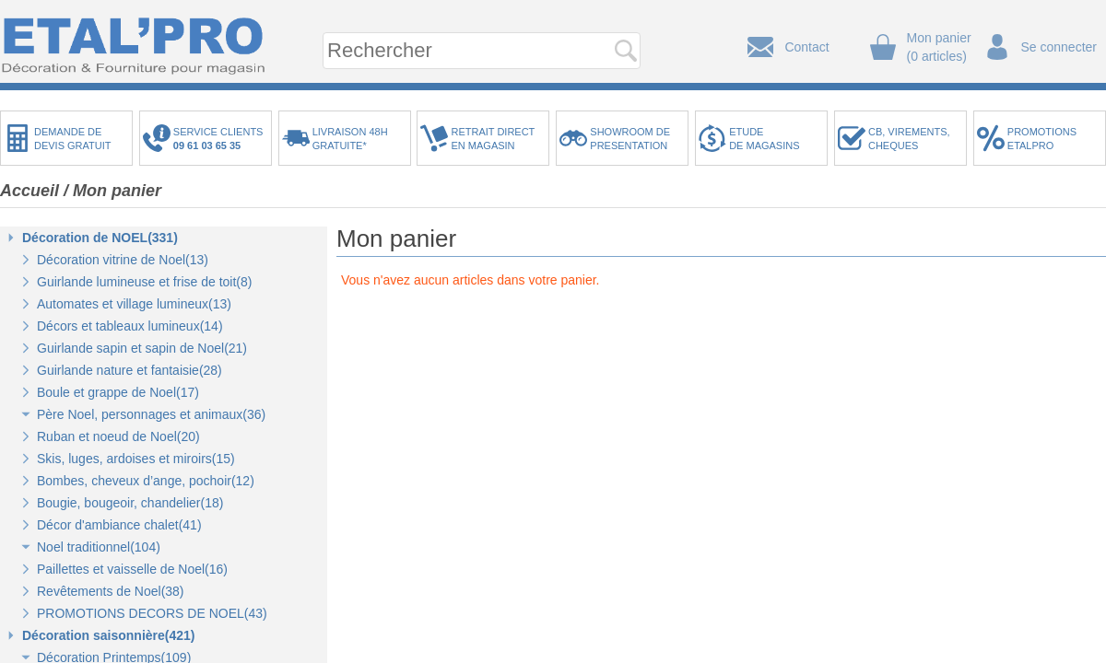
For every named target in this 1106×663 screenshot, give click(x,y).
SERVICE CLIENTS (221, 138)
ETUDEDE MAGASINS (764, 138)
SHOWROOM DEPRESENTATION (630, 138)
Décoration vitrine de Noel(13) (122, 259)
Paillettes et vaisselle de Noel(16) (132, 569)
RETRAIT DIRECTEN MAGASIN (493, 138)
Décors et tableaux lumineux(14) (130, 326)
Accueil (29, 190)
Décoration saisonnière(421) (108, 635)
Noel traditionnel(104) (98, 547)
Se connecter (1059, 47)
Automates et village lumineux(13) (134, 304)
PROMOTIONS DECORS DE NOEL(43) (152, 613)
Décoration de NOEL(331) (100, 237)
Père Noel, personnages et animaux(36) (151, 414)
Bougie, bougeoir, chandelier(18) (130, 502)
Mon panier (117, 190)
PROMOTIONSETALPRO (1042, 138)
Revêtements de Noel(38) (110, 591)
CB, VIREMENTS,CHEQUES (909, 138)
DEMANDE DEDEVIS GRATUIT (73, 138)
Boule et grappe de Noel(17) (118, 392)
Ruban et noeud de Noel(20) (118, 436)
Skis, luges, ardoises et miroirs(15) (136, 458)
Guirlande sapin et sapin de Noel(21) (142, 348)
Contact (806, 47)
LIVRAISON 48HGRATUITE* (350, 138)
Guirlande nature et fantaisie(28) (129, 370)
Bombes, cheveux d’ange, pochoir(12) (145, 480)
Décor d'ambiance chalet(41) (119, 525)
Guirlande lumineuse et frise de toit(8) (144, 281)
